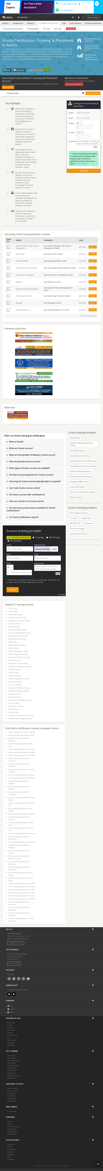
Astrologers (10, 1159)
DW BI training (13, 673)
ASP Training (11, 1068)
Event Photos (11, 1096)
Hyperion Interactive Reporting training (81, 444)
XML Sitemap (11, 1078)
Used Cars (10, 1027)
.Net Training (11, 1055)
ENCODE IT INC (75, 523)
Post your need (93, 17)
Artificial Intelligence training (18, 651)
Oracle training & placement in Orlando (22, 833)
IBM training (12, 642)
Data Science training (15, 706)
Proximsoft (89, 523)
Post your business (74, 84)
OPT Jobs (58, 29)
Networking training (15, 614)
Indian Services (12, 1149)
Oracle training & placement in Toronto (21, 899)
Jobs (64, 23)
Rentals (30, 23)
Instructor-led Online (42, 549)
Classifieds (10, 1154)
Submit (83, 170)
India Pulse (10, 1144)
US (11, 1006)
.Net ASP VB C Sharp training (18, 663)
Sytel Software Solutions (79, 534)
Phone (8, 563)
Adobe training (13, 648)
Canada (11, 1009)
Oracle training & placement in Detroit (21, 778)
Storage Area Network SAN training (20, 715)
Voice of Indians (12, 1098)
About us (10, 1121)
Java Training (11, 1063)
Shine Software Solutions (79, 513)
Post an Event (11, 1101)
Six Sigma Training (13, 1065)
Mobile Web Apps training (17, 639)
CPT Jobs (46, 29)
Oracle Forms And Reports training (82, 492)
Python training (13, 709)
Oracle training (13, 703)
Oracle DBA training (77, 450)
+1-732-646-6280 (81, 164)
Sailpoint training (14, 676)
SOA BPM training (14, 670)
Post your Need (14, 963)
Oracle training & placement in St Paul (21, 890)
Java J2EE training (14, 624)
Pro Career (73, 518)
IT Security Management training (19, 666)
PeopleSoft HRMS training (79, 482)
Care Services (75, 23)
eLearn (9, 1157)
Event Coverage (12, 1091)
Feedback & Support (15, 943)
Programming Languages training (20, 718)
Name (8, 554)
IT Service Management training (19, 633)
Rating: (29, 70)
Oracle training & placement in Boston (21, 749)
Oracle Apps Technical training (81, 476)
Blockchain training (15, 682)
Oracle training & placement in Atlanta (21, 732)
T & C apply (96, 167)
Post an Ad (10, 1042)
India (11, 1012)
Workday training (14, 660)
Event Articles (11, 1093)
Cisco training (13, 712)
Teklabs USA (85, 518)
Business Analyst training (17, 630)
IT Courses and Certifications (12, 29)
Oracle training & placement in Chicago (22, 755)
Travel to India (11, 1111)
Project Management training (18, 679)
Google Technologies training (18, 691)
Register (93, 247)
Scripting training (14, 694)
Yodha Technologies (77, 528)
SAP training (12, 608)
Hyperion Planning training (80, 471)
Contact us (10, 1124)
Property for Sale (12, 1035)
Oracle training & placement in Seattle (21, 883)
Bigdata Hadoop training (16, 645)
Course (8, 545)
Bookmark (20, 70)
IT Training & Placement (48, 23)
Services (9, 1032)
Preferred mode (39, 545)
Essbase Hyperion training (79, 456)
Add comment (39, 563)
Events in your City (13, 1088)
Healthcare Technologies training (19, 700)
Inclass (54, 549)
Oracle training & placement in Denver (21, 775)
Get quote (70, 29)
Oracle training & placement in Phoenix (21, 842)
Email (36, 554)
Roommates (18, 23)
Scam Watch (11, 1045)
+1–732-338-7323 (66, 3)
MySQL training (75, 497)
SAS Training (11, 1073)
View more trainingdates (88, 316)
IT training (38, 537)
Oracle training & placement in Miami (21, 814)
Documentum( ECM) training (18, 636)
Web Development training (17, 654)
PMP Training (11, 1058)
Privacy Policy (11, 1129)
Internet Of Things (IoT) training (19, 657)
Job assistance (14, 541)
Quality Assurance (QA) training (19, 621)
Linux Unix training (14, 685)
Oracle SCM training (77, 487)
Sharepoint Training (13, 1060)
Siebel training (75, 438)
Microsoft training (14, 697)
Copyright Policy (12, 1134)
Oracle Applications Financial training (83, 466)
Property (9, 1147)
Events (5, 23)
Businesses (10, 1152)
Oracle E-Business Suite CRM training (83, 461)
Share (8, 70)
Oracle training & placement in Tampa (21, 893)
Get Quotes (8, 87)
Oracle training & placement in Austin (21, 735)
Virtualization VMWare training (19, 688)
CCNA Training (11, 1070)
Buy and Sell (11, 1030)
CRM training (12, 611)
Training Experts (33, 29)
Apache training (13, 627)
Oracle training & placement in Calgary (21, 752)
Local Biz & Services (93, 23)
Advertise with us (12, 1131)
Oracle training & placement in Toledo (21, 896)
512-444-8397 (64, 10)
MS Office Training (12, 1075)
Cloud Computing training (17, 617)
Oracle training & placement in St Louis (21, 887)
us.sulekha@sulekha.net (20, 939)
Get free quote (93, 93)
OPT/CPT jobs (53, 537)
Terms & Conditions (13, 1126)
